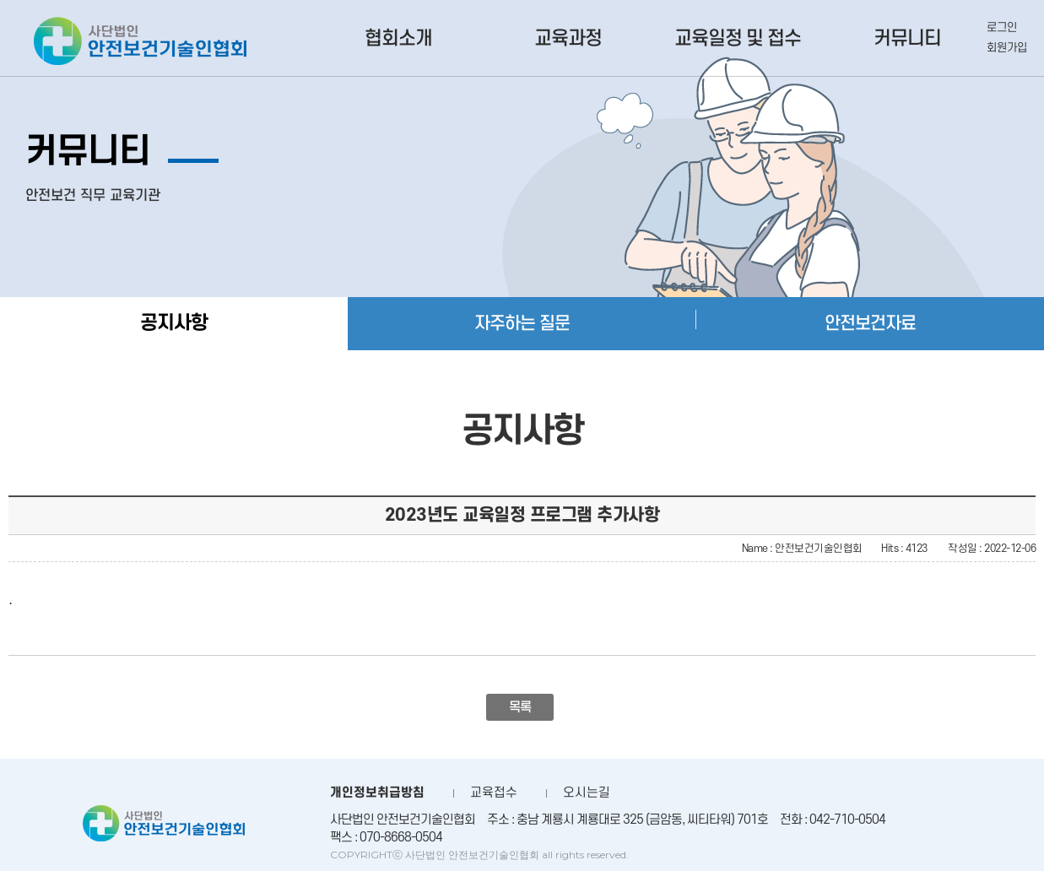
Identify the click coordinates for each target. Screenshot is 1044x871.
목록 (520, 707)
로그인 (1002, 27)
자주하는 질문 (522, 323)
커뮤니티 (907, 39)
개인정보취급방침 (377, 793)
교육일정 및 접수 (737, 39)
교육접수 (493, 793)
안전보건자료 (870, 323)
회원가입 (1007, 47)
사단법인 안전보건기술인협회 (140, 41)
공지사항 (174, 323)
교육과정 (568, 39)
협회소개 (398, 39)
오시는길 (586, 793)
